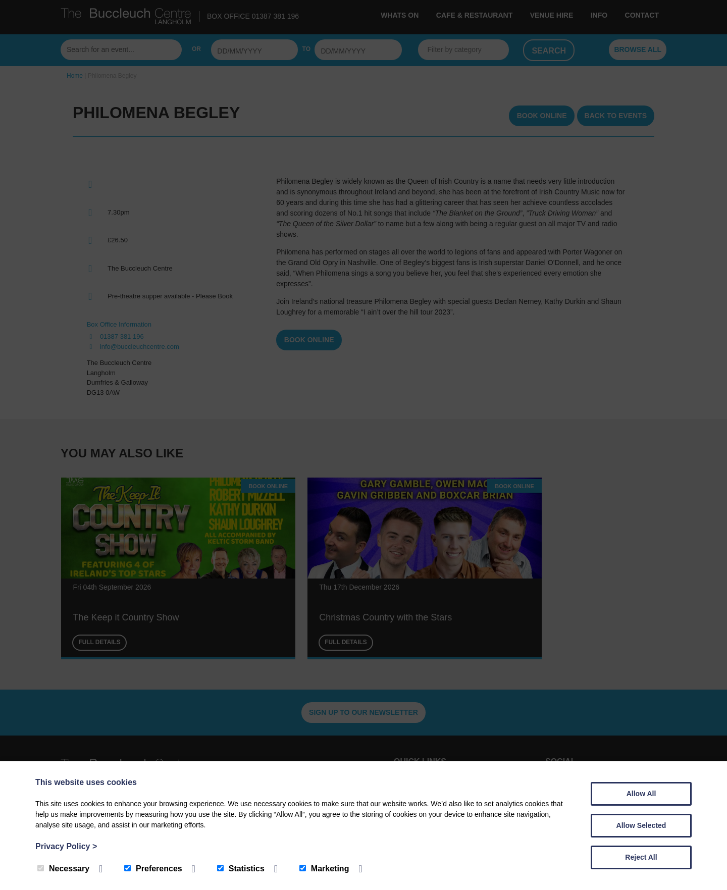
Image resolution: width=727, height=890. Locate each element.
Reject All (641, 857)
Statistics (241, 868)
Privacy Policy (66, 846)
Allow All (641, 794)
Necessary (63, 868)
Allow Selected (641, 825)
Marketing (324, 868)
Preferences (153, 868)
